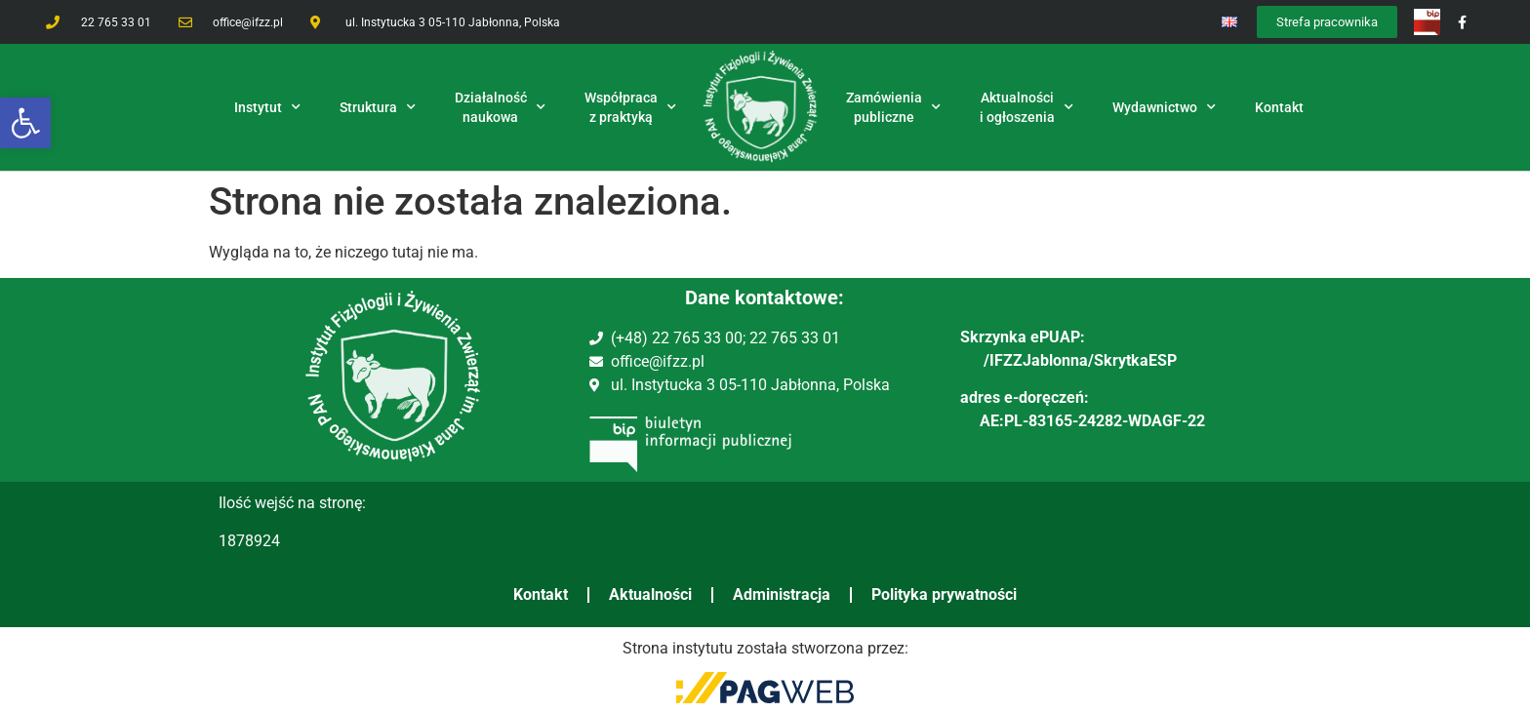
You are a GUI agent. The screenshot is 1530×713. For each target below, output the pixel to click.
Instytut (267, 107)
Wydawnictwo (1164, 107)
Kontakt (540, 594)
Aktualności (650, 594)
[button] (25, 123)
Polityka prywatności (944, 594)
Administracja (781, 594)
